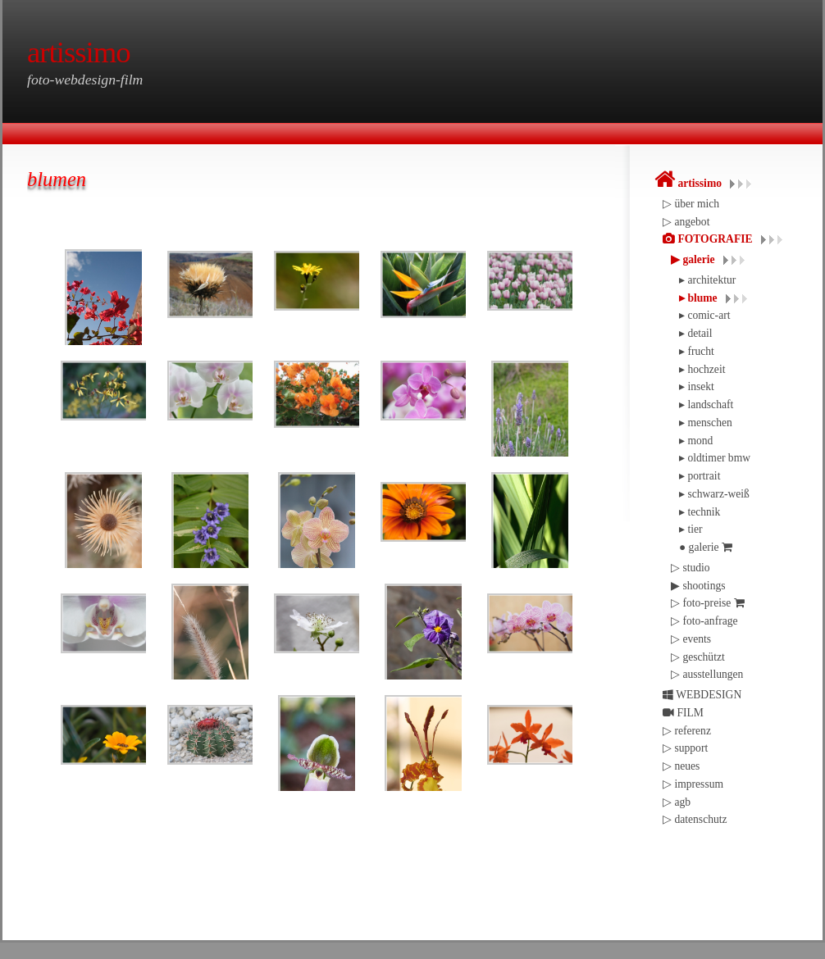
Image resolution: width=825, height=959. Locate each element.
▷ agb (677, 802)
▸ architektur (707, 280)
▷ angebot (686, 222)
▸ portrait (699, 476)
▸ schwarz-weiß (714, 494)
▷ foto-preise (708, 603)
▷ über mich (691, 204)
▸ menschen (705, 422)
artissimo (688, 183)
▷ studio (690, 567)
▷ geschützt (698, 657)
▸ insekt (696, 386)
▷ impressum (693, 784)
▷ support (685, 748)
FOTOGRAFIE (708, 239)
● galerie (705, 547)
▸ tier (691, 529)
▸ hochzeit (702, 369)
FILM (683, 713)
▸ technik (699, 512)
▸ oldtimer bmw (714, 458)
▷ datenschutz (695, 819)
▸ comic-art (704, 315)
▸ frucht (696, 351)
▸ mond (696, 440)
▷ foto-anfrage (704, 621)
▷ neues (681, 766)
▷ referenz (687, 731)
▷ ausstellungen (707, 674)
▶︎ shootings (698, 585)
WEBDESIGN (702, 695)
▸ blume (698, 298)
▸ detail (696, 333)
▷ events (691, 639)
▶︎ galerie (693, 259)
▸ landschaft (706, 404)
